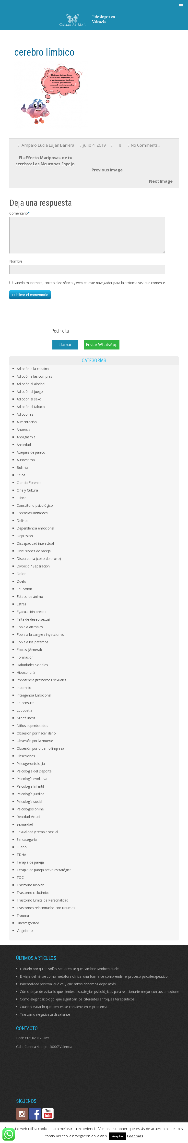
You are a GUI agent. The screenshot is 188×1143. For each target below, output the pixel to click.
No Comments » (145, 145)
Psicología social (29, 807)
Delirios (22, 526)
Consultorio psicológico (35, 511)
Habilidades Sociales (32, 670)
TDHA (21, 860)
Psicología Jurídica (30, 799)
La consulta (26, 708)
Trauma (23, 921)
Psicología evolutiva (32, 784)
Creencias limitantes (32, 519)
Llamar (65, 350)
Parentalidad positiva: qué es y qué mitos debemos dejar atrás (68, 989)
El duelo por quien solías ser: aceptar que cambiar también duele (69, 974)
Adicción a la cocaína (33, 374)
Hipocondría (26, 678)
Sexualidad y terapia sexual (37, 837)
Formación (25, 663)
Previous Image (107, 170)
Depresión (25, 541)
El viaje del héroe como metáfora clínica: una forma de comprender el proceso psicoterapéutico (93, 982)
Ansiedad (24, 450)
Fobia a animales (30, 632)
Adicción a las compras (34, 382)
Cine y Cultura (27, 496)
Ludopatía (24, 716)
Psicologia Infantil (30, 792)
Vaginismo (25, 936)
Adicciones (25, 420)
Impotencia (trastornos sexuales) (42, 686)
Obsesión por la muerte (35, 746)
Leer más (135, 1135)
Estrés (21, 610)
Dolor (21, 579)
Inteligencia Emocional (34, 701)
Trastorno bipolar (30, 891)
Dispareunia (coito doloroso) (39, 564)
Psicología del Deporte (34, 777)
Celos (21, 481)
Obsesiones (26, 761)
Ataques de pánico (31, 458)
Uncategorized (28, 928)
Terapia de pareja (30, 868)
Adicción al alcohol (31, 389)
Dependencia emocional (35, 534)
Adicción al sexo (29, 405)
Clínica (21, 503)
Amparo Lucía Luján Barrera (48, 145)
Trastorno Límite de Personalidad (42, 906)
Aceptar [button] (117, 1136)
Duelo (21, 587)
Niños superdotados (32, 731)
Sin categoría (26, 845)
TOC (20, 883)
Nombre (15, 267)
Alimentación (27, 427)
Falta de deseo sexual (33, 625)
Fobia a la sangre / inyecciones (40, 640)
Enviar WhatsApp (102, 350)
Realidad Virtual (28, 822)
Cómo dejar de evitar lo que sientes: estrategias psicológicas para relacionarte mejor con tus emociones (100, 997)
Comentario (18, 213)
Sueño (21, 853)
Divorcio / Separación (33, 572)
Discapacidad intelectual (35, 549)
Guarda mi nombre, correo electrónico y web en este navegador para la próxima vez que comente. (89, 288)
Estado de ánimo (30, 602)
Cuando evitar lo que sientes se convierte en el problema (63, 1012)
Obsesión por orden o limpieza (40, 754)
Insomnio (24, 693)
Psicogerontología (31, 769)
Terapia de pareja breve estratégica (44, 875)
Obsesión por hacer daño (36, 739)
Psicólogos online (30, 815)
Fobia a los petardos (32, 648)
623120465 (40, 1043)
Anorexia (23, 435)
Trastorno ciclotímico (33, 898)
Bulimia (22, 473)
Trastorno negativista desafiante (45, 1020)
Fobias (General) (29, 655)
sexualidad (25, 830)
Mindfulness (26, 724)
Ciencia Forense (29, 488)
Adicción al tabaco (31, 412)
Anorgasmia (26, 443)
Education (24, 594)
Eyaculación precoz (31, 617)
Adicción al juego (30, 397)
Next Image (161, 181)
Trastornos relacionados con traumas (46, 913)
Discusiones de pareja (34, 556)
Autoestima (26, 465)
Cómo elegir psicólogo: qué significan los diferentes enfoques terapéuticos (77, 1005)
